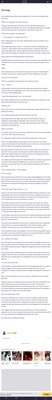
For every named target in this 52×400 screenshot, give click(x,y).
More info (3, 394)
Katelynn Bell (10, 333)
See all (48, 338)
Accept (47, 394)
